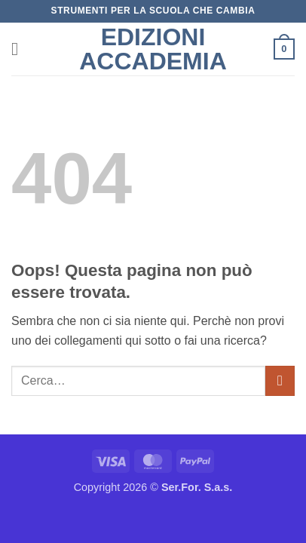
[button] (20, 48)
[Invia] (280, 380)
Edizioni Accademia (153, 49)
